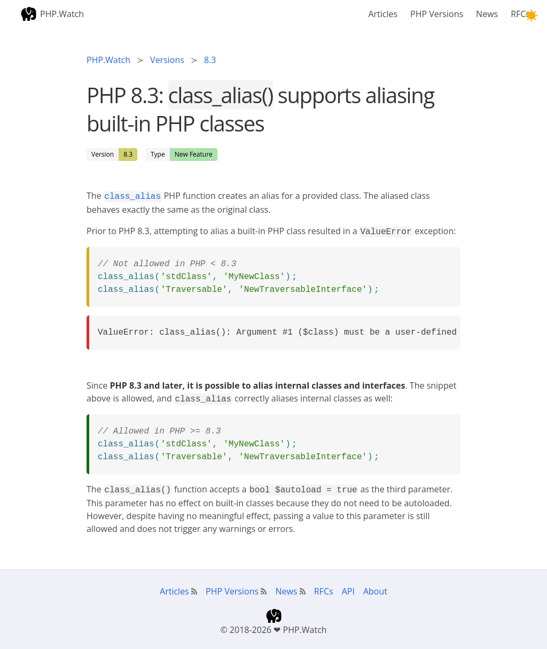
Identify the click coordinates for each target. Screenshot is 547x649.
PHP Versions (436, 14)
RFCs (520, 14)
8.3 (127, 154)
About (375, 587)
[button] (531, 16)
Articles (382, 14)
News (487, 14)
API (348, 587)
